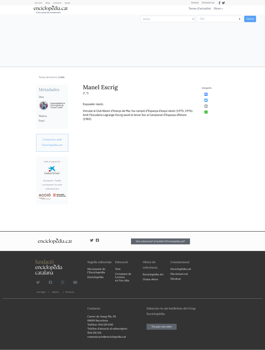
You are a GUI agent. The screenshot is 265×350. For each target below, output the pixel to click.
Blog (48, 3)
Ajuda (67, 3)
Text (118, 269)
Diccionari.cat (208, 3)
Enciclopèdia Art (153, 274)
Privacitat (69, 292)
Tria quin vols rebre (161, 326)
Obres (217, 8)
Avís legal (41, 292)
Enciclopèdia (95, 277)
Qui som (38, 3)
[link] (52, 142)
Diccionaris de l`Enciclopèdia (96, 270)
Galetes (55, 292)
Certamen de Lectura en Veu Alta (123, 277)
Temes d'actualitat (200, 8)
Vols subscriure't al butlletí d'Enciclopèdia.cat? (160, 241)
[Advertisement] (66, 40)
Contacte (57, 3)
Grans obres (150, 279)
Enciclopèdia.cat (180, 269)
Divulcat (195, 3)
